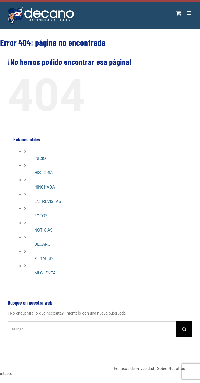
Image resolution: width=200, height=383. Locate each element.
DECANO (42, 244)
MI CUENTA (45, 273)
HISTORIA (43, 172)
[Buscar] (184, 329)
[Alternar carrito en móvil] (178, 13)
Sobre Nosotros (171, 368)
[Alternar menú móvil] (189, 13)
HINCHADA (44, 187)
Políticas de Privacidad (134, 368)
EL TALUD (43, 258)
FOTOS (41, 215)
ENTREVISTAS (47, 201)
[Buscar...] (92, 329)
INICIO (40, 158)
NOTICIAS (43, 230)
